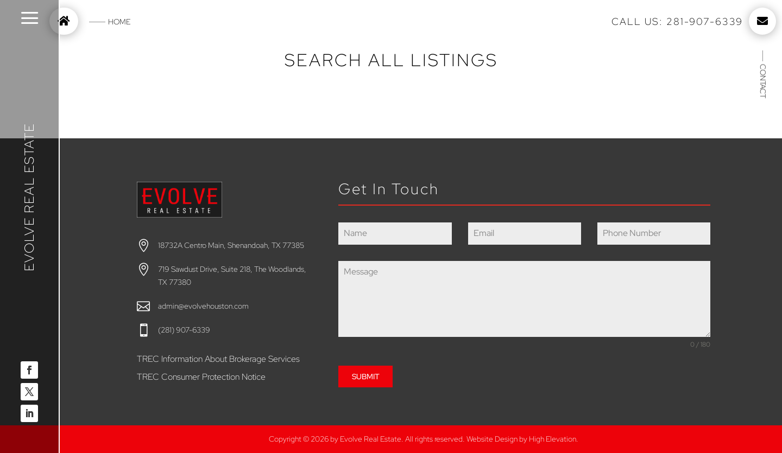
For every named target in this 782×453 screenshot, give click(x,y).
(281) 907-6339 (184, 330)
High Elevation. (553, 439)
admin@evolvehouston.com (203, 306)
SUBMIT (366, 376)
